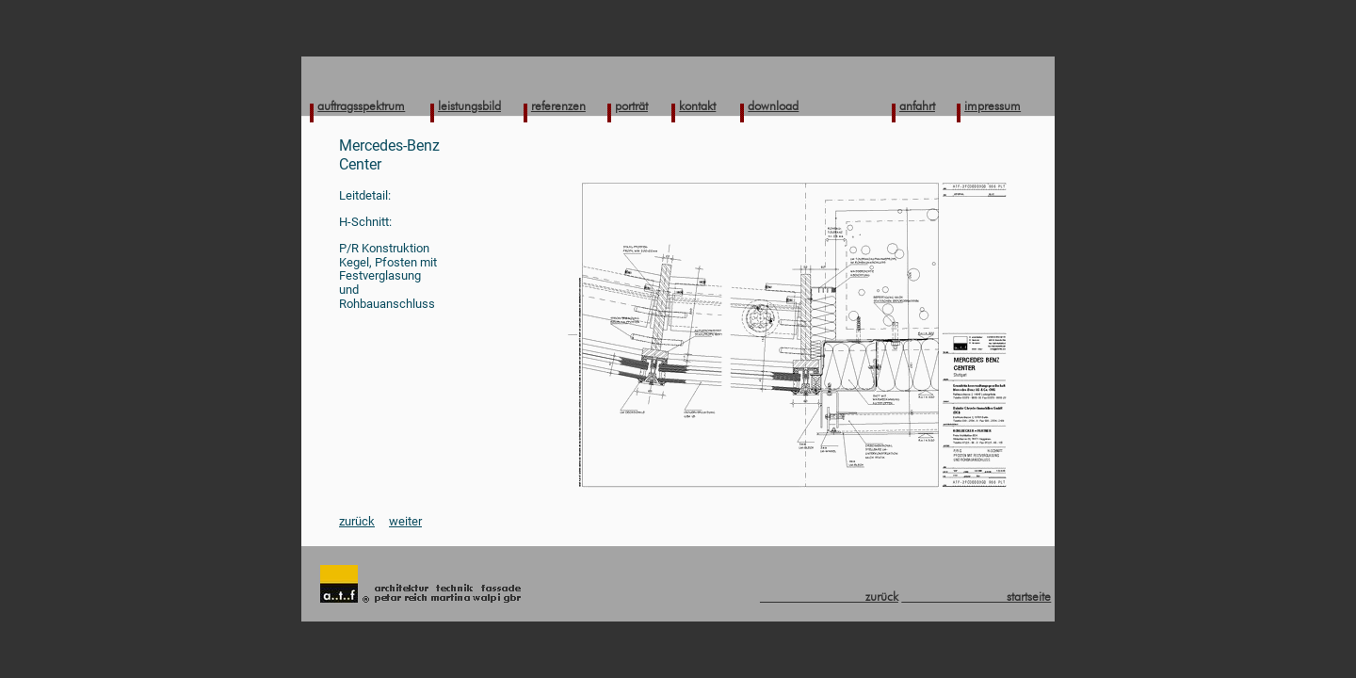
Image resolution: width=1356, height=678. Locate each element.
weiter (405, 521)
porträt (631, 105)
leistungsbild (469, 105)
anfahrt (917, 105)
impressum (992, 105)
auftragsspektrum (361, 105)
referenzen (558, 105)
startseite (976, 596)
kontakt (697, 105)
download (773, 105)
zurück (357, 521)
